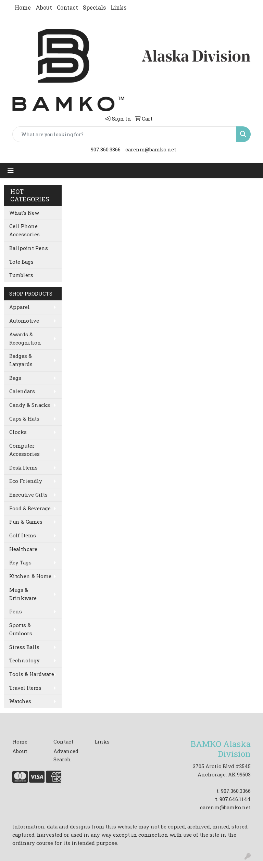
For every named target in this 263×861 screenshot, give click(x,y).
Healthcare (23, 549)
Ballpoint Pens (28, 248)
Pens (15, 611)
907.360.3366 (106, 149)
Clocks (18, 432)
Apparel (19, 307)
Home (23, 7)
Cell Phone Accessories (24, 230)
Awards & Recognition (25, 338)
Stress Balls (24, 647)
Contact (67, 7)
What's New (24, 213)
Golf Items (22, 535)
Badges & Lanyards (21, 360)
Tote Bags (21, 262)
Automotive (24, 320)
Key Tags (20, 562)
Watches (20, 701)
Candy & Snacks (29, 405)
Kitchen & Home (30, 576)
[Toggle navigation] (10, 170)
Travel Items (25, 688)
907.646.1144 (235, 799)
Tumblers (21, 275)
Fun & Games (25, 522)
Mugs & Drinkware (23, 594)
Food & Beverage (30, 508)
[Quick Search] (124, 134)
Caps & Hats (24, 418)
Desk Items (23, 467)
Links (118, 7)
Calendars (22, 391)
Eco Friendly (25, 481)
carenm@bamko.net (150, 149)
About (44, 7)
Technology (24, 660)
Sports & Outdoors (20, 629)
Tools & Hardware (31, 674)
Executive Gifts (28, 494)
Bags (15, 378)
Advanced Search (65, 755)
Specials (94, 7)
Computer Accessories (24, 449)
